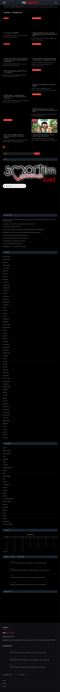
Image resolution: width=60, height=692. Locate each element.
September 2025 (6, 259)
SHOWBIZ (5, 507)
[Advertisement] (30, 201)
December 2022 (6, 285)
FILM (4, 473)
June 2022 (5, 293)
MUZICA (5, 496)
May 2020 (5, 336)
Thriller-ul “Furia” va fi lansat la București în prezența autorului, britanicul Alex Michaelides (23, 229)
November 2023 (6, 265)
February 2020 (6, 344)
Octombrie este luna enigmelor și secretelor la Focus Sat (15, 238)
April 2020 (5, 338)
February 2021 (6, 319)
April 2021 (5, 316)
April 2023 (5, 276)
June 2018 (5, 395)
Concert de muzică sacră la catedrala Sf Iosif (13, 243)
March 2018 (5, 403)
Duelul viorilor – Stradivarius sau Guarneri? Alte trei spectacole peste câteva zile (15, 97)
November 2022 (6, 287)
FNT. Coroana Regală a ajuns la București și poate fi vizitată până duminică (14, 136)
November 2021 (6, 302)
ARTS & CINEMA (36, 18)
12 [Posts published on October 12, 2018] (38, 541)
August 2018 (5, 389)
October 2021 (6, 304)
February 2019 (6, 372)
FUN (4, 479)
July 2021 (5, 307)
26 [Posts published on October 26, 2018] (38, 546)
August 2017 (5, 423)
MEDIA (34, 120)
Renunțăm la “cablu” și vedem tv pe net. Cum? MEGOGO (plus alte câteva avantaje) (22, 232)
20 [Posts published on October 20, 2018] (45, 544)
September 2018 (6, 386)
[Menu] (4, 2)
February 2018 (6, 406)
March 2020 (5, 341)
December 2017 (6, 412)
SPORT (4, 513)
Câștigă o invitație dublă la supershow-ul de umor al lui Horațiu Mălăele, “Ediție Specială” (28, 577)
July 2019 (5, 358)
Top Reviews (20, 556)
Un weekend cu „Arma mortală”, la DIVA (12, 226)
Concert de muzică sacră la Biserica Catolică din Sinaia (15, 235)
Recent (13, 556)
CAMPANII (5, 459)
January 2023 (6, 282)
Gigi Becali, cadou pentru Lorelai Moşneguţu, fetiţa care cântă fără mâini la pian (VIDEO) (28, 584)
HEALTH (5, 487)
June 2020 (5, 333)
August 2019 (5, 355)
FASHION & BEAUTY (7, 467)
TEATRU (5, 515)
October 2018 (6, 384)
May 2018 (5, 398)
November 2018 (6, 381)
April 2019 (5, 367)
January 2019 (6, 375)
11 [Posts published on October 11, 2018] (30, 541)
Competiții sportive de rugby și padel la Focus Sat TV (14, 240)
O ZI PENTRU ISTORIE (8, 498)
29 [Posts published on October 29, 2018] (6, 548)
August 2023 (5, 270)
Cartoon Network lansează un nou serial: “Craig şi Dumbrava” (43, 135)
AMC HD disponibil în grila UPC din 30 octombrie (15, 71)
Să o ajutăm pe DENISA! (11, 33)
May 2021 (5, 313)
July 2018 (5, 392)
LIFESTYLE (5, 490)
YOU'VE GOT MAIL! (7, 524)
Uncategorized (6, 521)
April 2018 (5, 401)
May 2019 (5, 364)
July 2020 (5, 330)
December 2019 (6, 347)
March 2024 (5, 262)
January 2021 (6, 321)
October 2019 (6, 350)
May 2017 (5, 432)
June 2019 (5, 361)
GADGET (5, 481)
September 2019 (6, 352)
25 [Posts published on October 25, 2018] (30, 546)
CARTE (4, 462)
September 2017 (6, 420)
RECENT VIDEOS (7, 501)
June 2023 (5, 273)
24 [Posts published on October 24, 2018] (22, 546)
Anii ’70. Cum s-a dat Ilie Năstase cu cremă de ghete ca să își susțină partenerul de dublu (28, 652)
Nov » (7, 551)
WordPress (27, 674)
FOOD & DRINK (6, 476)
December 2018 (6, 378)
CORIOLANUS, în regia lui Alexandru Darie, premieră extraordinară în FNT (44, 59)
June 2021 (5, 310)
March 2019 (5, 369)
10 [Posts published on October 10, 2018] (22, 541)
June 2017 (5, 429)
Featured (5, 470)
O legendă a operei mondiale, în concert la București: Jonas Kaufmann (19, 223)
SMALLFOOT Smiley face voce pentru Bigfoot (44, 85)
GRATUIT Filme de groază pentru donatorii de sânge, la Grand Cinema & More (44, 110)
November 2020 (6, 327)
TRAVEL (5, 518)
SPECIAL (5, 510)
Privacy (4, 683)
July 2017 (5, 426)
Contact (4, 686)
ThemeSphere (15, 674)
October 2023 (6, 268)
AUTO (4, 456)
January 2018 (6, 409)
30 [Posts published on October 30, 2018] (14, 548)
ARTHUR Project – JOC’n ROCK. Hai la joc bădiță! (14, 246)
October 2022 (6, 290)
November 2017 (6, 415)
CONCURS (6, 44)
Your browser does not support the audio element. (14, 186)
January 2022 (6, 299)
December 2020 (6, 324)
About (4, 680)
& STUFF (6, 18)
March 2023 (5, 279)
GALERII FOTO (6, 484)
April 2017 (5, 434)
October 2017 (6, 417)
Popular (6, 556)
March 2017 (5, 437)
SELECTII (5, 504)
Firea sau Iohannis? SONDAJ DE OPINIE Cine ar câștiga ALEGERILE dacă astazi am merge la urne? (30, 570)
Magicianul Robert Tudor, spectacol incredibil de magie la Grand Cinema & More (44, 34)
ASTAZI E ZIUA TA (7, 453)
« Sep (4, 551)
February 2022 (6, 296)
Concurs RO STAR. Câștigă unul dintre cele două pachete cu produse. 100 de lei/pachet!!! (16, 60)
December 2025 (6, 256)
